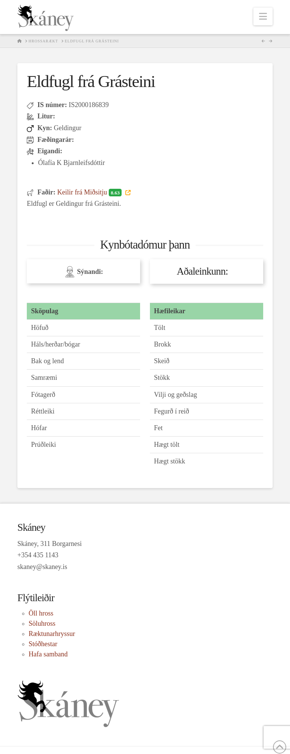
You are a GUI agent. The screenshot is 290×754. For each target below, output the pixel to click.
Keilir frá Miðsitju (90, 192)
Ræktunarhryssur (52, 633)
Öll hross (41, 613)
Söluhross (42, 623)
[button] (263, 16)
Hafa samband (48, 654)
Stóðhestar (43, 644)
